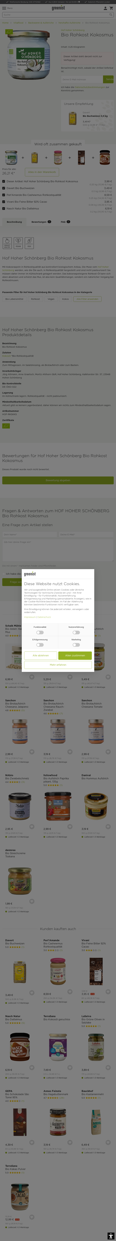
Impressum (30, 617)
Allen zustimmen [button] (75, 655)
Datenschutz (44, 617)
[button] (111, 1236)
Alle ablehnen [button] (41, 655)
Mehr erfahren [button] (58, 664)
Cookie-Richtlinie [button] (37, 601)
